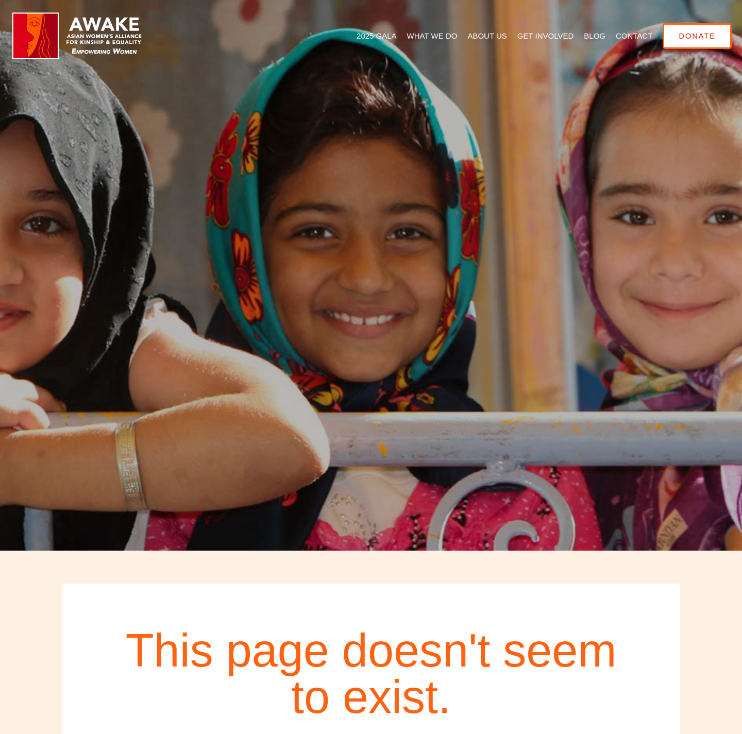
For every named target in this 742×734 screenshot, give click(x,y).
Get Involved (537, 35)
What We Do (424, 35)
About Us (479, 35)
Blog (587, 35)
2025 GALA (368, 35)
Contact (626, 35)
